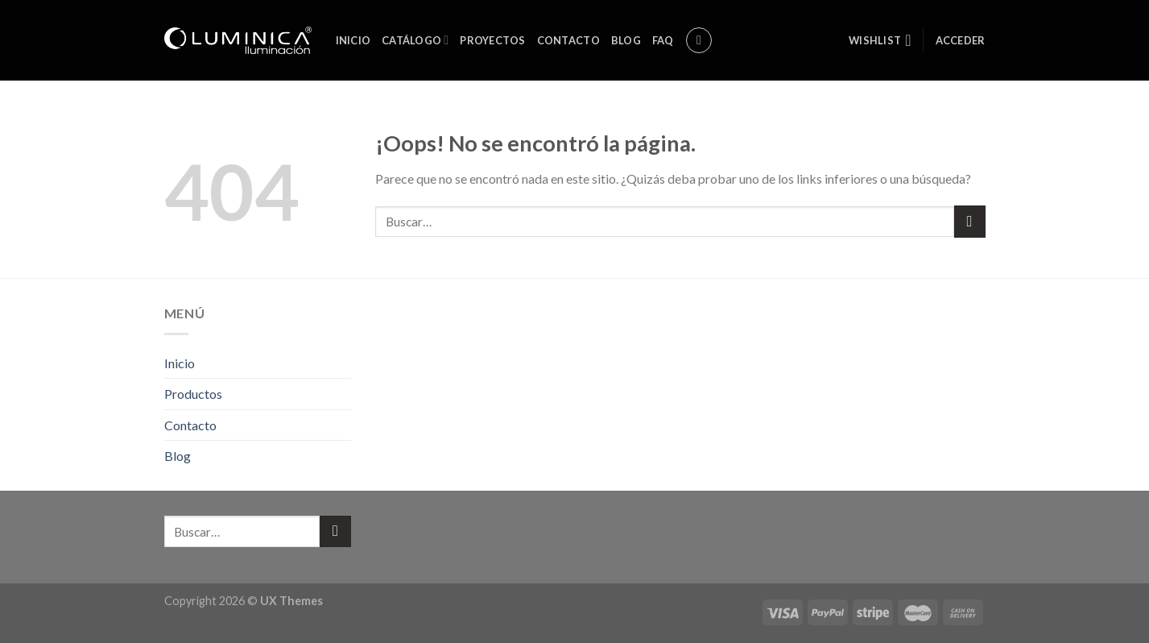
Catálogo (415, 40)
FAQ (663, 40)
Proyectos (492, 40)
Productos (193, 393)
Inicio (353, 40)
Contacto (568, 40)
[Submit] (970, 221)
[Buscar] (699, 40)
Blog (626, 40)
